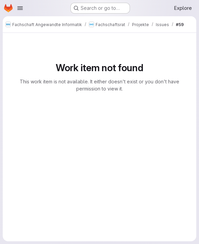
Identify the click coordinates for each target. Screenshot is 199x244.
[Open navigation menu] (20, 8)
